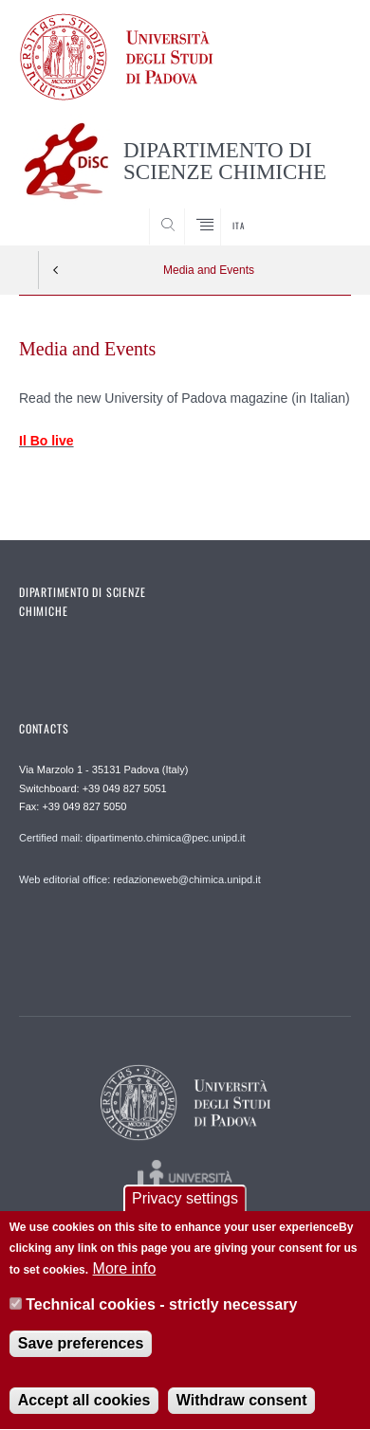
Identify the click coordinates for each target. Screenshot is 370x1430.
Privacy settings (185, 1200)
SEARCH (318, 209)
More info (125, 1270)
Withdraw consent (241, 1402)
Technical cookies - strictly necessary (161, 1306)
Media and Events (208, 270)
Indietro (56, 270)
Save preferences (81, 1345)
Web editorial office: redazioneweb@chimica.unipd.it (140, 879)
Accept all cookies (84, 1402)
